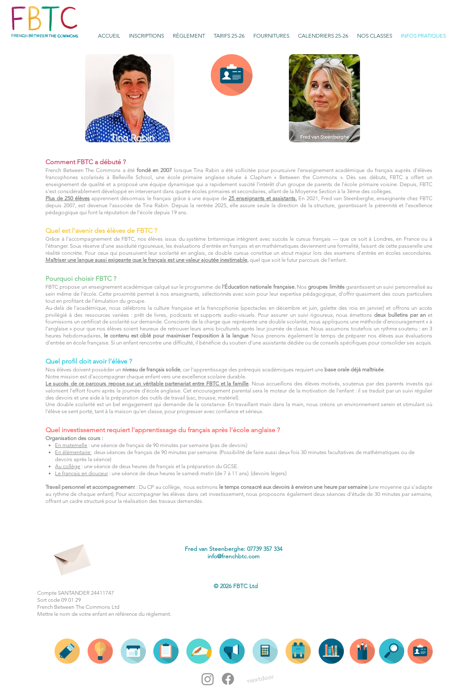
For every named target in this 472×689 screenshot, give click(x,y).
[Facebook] (228, 679)
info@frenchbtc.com (233, 556)
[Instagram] (208, 679)
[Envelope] (71, 556)
